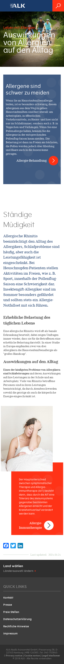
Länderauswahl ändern (18, 571)
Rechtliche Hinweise (16, 626)
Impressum (10, 633)
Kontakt (8, 597)
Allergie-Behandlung (31, 160)
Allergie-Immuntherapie (30, 525)
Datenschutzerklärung (17, 619)
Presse (7, 604)
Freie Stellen (11, 612)
